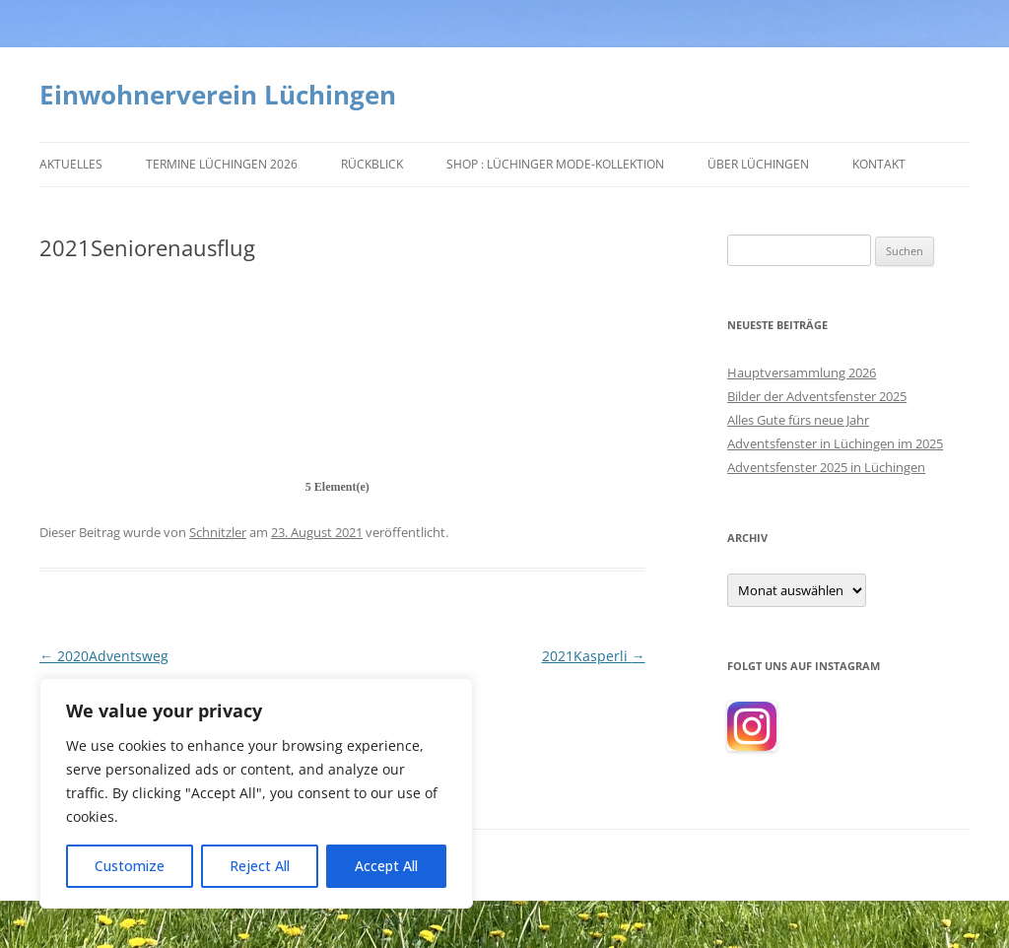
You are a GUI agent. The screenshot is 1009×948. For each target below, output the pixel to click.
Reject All (260, 865)
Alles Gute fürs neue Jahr (798, 420)
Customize (130, 865)
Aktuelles (70, 164)
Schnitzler (217, 532)
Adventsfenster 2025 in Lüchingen (826, 467)
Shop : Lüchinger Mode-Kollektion (555, 164)
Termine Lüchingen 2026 (222, 164)
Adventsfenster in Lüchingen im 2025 (835, 443)
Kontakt (879, 164)
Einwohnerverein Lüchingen (217, 94)
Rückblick (372, 164)
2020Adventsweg (103, 655)
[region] (256, 793)
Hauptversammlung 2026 (801, 372)
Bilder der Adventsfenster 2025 (817, 396)
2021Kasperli (593, 655)
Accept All (386, 865)
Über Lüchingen (758, 164)
